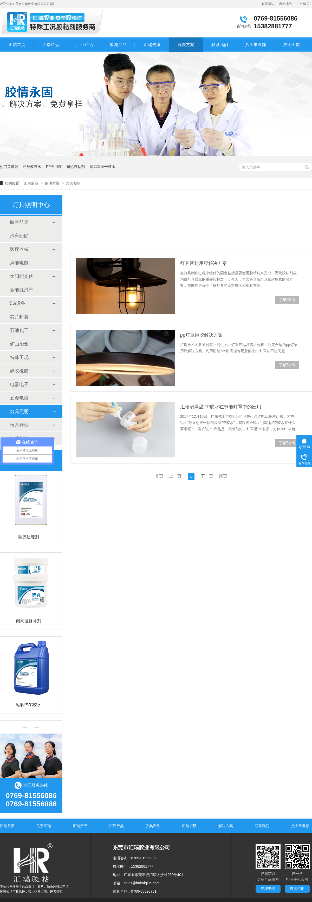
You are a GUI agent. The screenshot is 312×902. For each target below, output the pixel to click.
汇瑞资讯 (152, 44)
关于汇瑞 (291, 44)
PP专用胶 (54, 167)
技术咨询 (297, 888)
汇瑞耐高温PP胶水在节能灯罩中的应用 (220, 406)
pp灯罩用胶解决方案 (201, 335)
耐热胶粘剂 (76, 167)
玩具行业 (19, 425)
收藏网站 (268, 4)
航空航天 (19, 222)
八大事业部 (255, 44)
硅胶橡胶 (19, 371)
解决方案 (186, 44)
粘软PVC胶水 (28, 705)
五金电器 (19, 398)
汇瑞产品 (50, 44)
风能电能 (19, 262)
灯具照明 (73, 183)
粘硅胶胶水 (32, 167)
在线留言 (303, 4)
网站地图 (285, 4)
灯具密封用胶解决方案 (203, 263)
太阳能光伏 (21, 276)
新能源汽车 (21, 289)
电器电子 (19, 384)
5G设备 (17, 303)
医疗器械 (19, 249)
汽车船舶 (19, 235)
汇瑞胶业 (31, 183)
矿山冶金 (19, 344)
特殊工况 (19, 357)
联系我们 (219, 44)
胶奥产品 (118, 44)
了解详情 (287, 299)
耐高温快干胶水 (102, 167)
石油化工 (19, 330)
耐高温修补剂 (28, 621)
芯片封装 (19, 316)
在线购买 (268, 888)
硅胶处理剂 (28, 537)
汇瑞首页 (17, 44)
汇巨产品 (84, 44)
